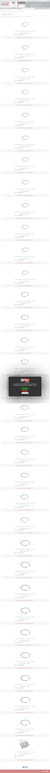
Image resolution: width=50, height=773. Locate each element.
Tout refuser (25, 390)
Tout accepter (25, 388)
